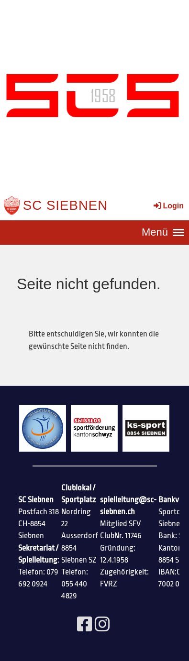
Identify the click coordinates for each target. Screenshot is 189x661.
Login (168, 206)
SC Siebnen (65, 205)
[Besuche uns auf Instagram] (102, 625)
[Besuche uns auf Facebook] (84, 625)
